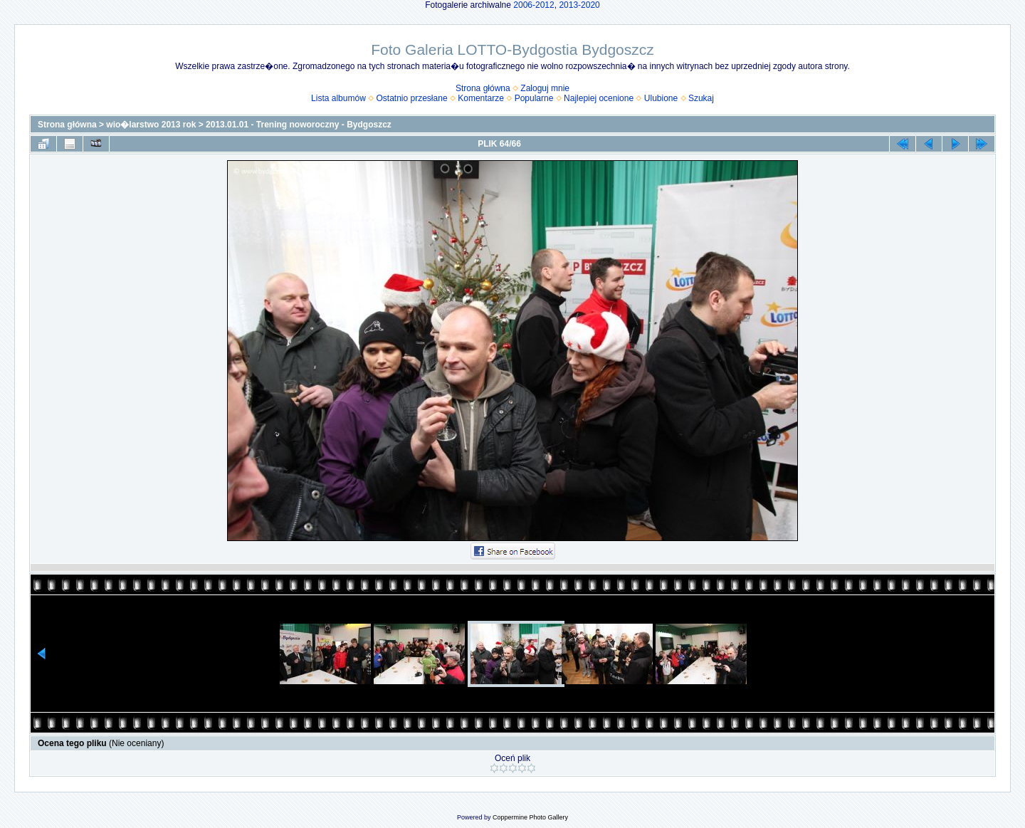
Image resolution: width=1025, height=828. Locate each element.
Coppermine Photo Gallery (530, 817)
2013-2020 (579, 5)
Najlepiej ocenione (599, 98)
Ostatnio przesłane (412, 98)
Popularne (534, 98)
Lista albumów (338, 98)
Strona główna (483, 88)
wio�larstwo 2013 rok (151, 125)
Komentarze (481, 98)
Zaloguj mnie (544, 88)
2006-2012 (533, 5)
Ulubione (661, 98)
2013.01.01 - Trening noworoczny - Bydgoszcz (298, 125)
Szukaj (701, 98)
